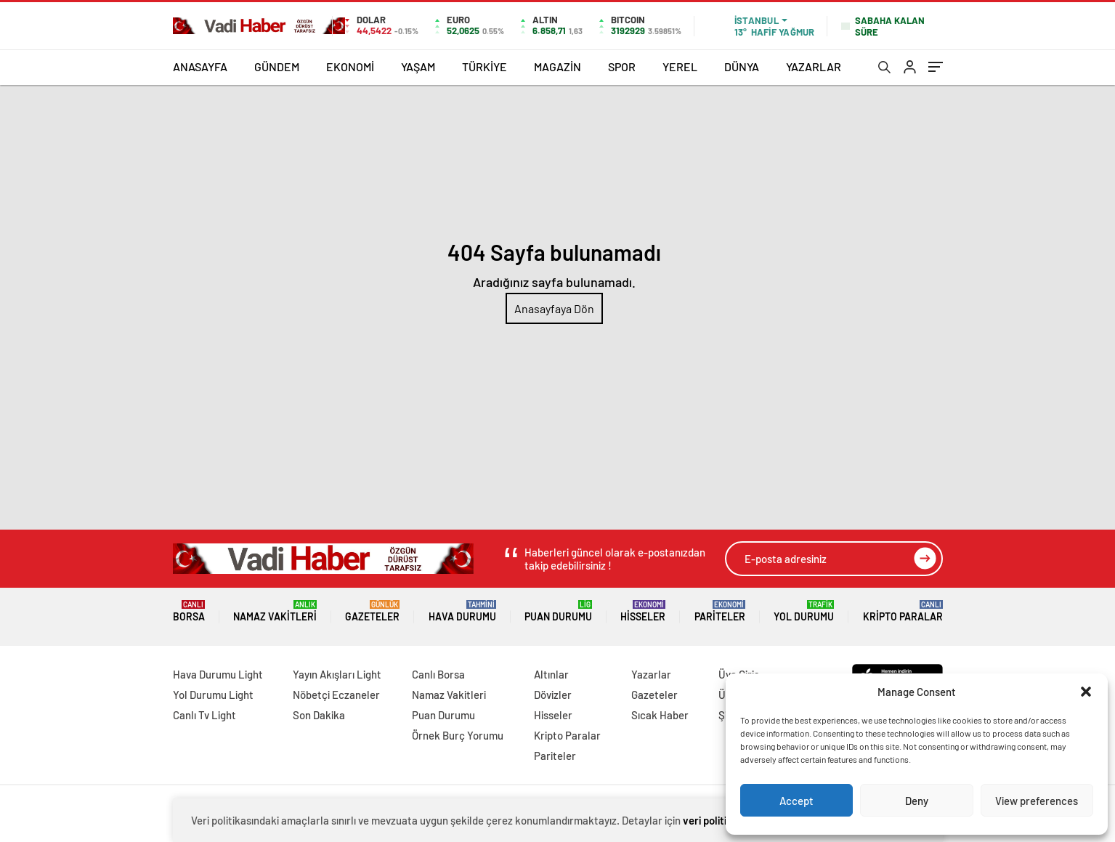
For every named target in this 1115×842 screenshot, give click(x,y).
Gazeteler (372, 611)
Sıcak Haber (660, 714)
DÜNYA (741, 66)
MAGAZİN (557, 66)
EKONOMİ (350, 66)
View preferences (1036, 800)
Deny (916, 800)
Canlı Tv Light (204, 714)
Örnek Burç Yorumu (457, 735)
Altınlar (551, 674)
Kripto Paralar (903, 611)
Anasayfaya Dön (554, 308)
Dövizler (553, 694)
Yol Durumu (804, 611)
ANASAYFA (200, 66)
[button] (1086, 691)
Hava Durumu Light (218, 674)
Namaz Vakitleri (275, 611)
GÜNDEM (276, 66)
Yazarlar (651, 674)
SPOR (622, 66)
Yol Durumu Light (213, 694)
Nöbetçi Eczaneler (336, 694)
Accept (796, 800)
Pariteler (719, 611)
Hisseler (642, 611)
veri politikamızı (719, 820)
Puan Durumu (558, 611)
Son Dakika (319, 714)
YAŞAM (418, 66)
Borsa (189, 611)
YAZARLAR (813, 66)
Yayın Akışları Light (337, 674)
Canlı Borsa (438, 674)
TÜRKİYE (484, 66)
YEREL (679, 66)
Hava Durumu (462, 611)
